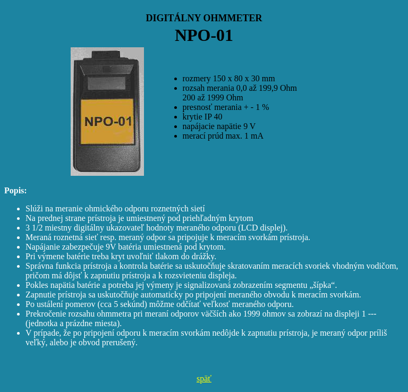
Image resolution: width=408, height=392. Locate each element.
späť (204, 378)
